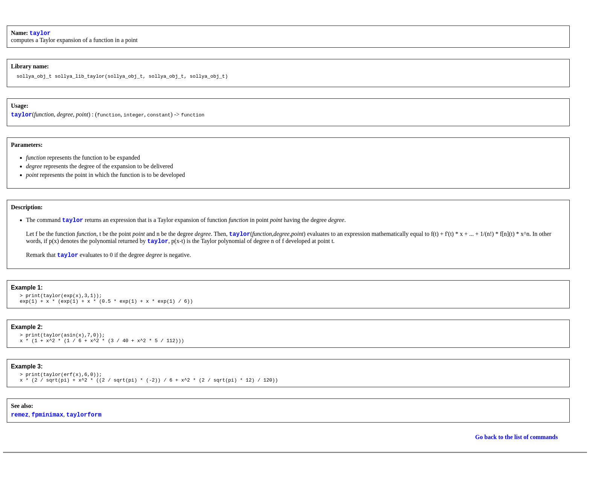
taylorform (84, 430)
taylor (39, 34)
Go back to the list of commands (516, 453)
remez (20, 430)
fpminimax (47, 430)
